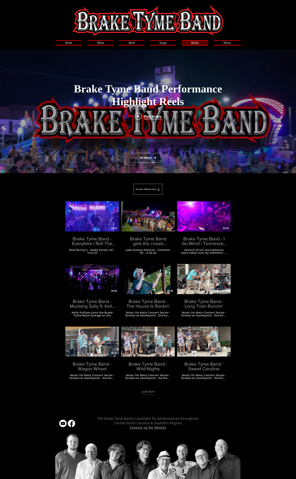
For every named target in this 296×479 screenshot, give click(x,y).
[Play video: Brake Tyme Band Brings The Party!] (148, 116)
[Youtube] (63, 423)
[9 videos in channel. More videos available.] (148, 290)
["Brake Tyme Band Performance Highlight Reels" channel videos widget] (148, 111)
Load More (148, 391)
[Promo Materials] (148, 189)
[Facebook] (71, 423)
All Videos (148, 157)
